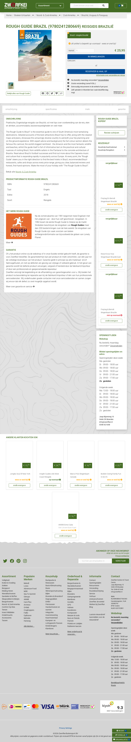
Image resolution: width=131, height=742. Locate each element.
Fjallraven (27, 615)
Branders (71, 594)
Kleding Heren (7, 591)
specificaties (51, 109)
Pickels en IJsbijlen (74, 623)
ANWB (26, 599)
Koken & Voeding (8, 583)
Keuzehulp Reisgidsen (106, 150)
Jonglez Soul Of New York (20, 474)
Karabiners (71, 610)
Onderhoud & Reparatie (74, 578)
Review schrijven (111, 133)
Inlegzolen (50, 612)
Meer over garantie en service (20, 286)
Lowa (26, 586)
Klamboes (49, 628)
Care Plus (27, 602)
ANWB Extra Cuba (67, 526)
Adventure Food (30, 589)
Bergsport (6, 588)
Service (92, 594)
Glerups (27, 597)
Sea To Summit (30, 594)
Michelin (27, 618)
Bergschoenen (7, 602)
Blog (91, 607)
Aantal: (71, 51)
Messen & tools (73, 615)
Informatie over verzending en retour (110, 75)
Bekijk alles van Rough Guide (18, 93)
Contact (92, 580)
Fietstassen (50, 604)
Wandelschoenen (8, 594)
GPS (69, 605)
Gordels (70, 602)
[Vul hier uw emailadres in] (95, 561)
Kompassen (72, 613)
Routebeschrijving (96, 591)
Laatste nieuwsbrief (97, 614)
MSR (26, 591)
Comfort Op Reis (8, 607)
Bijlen (48, 594)
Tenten (4, 610)
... (32, 15)
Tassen (5, 620)
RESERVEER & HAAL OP (96, 71)
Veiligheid (5, 580)
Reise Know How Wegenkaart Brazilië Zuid (111, 255)
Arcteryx (27, 605)
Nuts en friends (73, 618)
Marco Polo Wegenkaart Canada (79, 475)
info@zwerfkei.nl (106, 422)
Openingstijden (95, 583)
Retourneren (94, 585)
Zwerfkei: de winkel (96, 602)
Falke (26, 613)
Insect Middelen (8, 612)
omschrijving (11, 109)
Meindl (26, 583)
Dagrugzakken (51, 599)
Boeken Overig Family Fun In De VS (111, 475)
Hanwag (27, 621)
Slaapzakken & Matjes (10, 599)
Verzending (93, 588)
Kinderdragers (51, 626)
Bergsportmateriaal (75, 589)
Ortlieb (26, 607)
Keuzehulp (52, 576)
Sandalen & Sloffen (9, 596)
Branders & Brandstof (54, 596)
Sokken (5, 585)
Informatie (95, 576)
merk (87, 109)
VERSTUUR (121, 561)
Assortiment (49, 5)
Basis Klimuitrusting (53, 585)
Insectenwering (52, 615)
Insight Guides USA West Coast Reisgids (49, 475)
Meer (9, 242)
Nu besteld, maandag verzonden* (90, 80)
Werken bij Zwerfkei (97, 604)
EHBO (48, 602)
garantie (121, 109)
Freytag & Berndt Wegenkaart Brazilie (109, 311)
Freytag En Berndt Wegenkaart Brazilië (109, 200)
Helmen (70, 607)
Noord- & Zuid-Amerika (26, 172)
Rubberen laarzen (74, 626)
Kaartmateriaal (52, 618)
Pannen (70, 621)
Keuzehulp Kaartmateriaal (107, 147)
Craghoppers (29, 610)
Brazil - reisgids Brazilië (77, 34)
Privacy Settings (65, 728)
